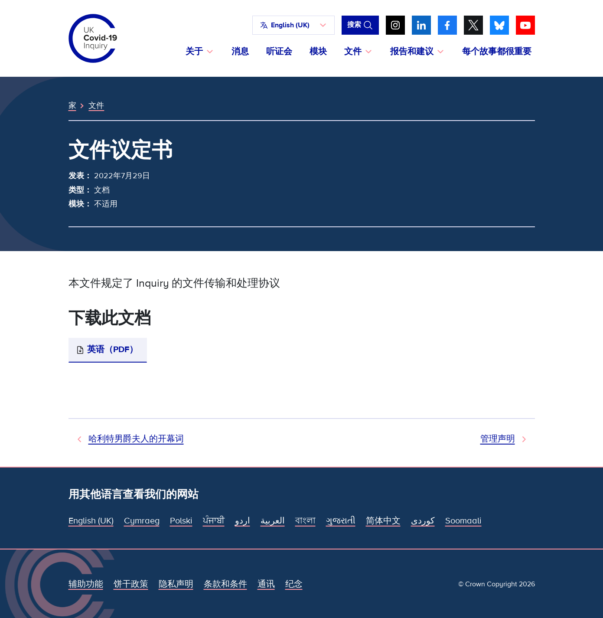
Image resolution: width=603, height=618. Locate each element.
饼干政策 (131, 584)
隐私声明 (176, 584)
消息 (240, 51)
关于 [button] (194, 51)
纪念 (294, 584)
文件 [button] (353, 51)
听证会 (279, 51)
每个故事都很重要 (496, 51)
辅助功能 (85, 584)
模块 (318, 51)
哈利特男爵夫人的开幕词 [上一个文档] (136, 439)
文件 (96, 105)
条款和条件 (225, 584)
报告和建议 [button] (412, 51)
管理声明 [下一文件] (497, 439)
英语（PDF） (112, 349)
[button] (293, 25)
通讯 (266, 584)
